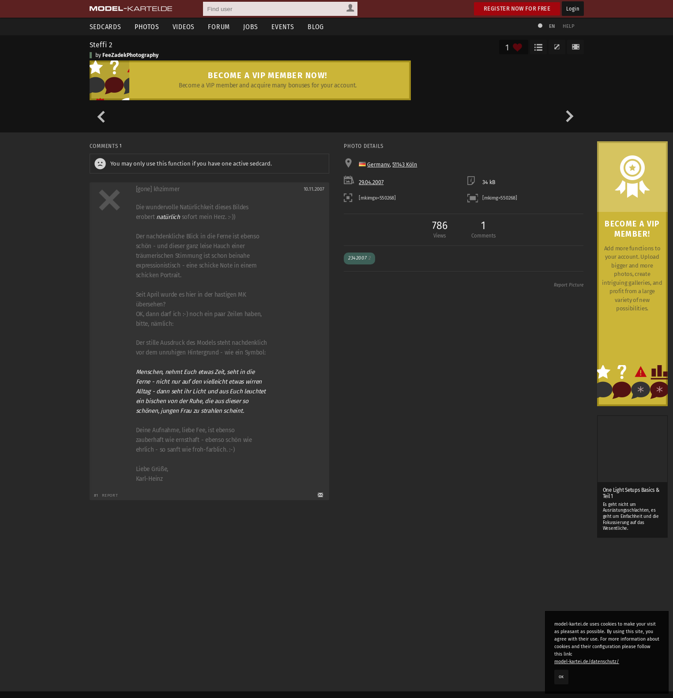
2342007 (359, 258)
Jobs (250, 27)
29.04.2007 (371, 182)
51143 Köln (404, 165)
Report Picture (568, 285)
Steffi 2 (101, 44)
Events (282, 27)
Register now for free (517, 8)
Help (569, 26)
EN (552, 26)
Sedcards (105, 27)
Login (572, 8)
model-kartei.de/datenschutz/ (586, 661)
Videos (184, 27)
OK (561, 676)
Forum (219, 27)
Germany (378, 165)
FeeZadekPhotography (130, 55)
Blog (316, 27)
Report (110, 495)
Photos (147, 27)
